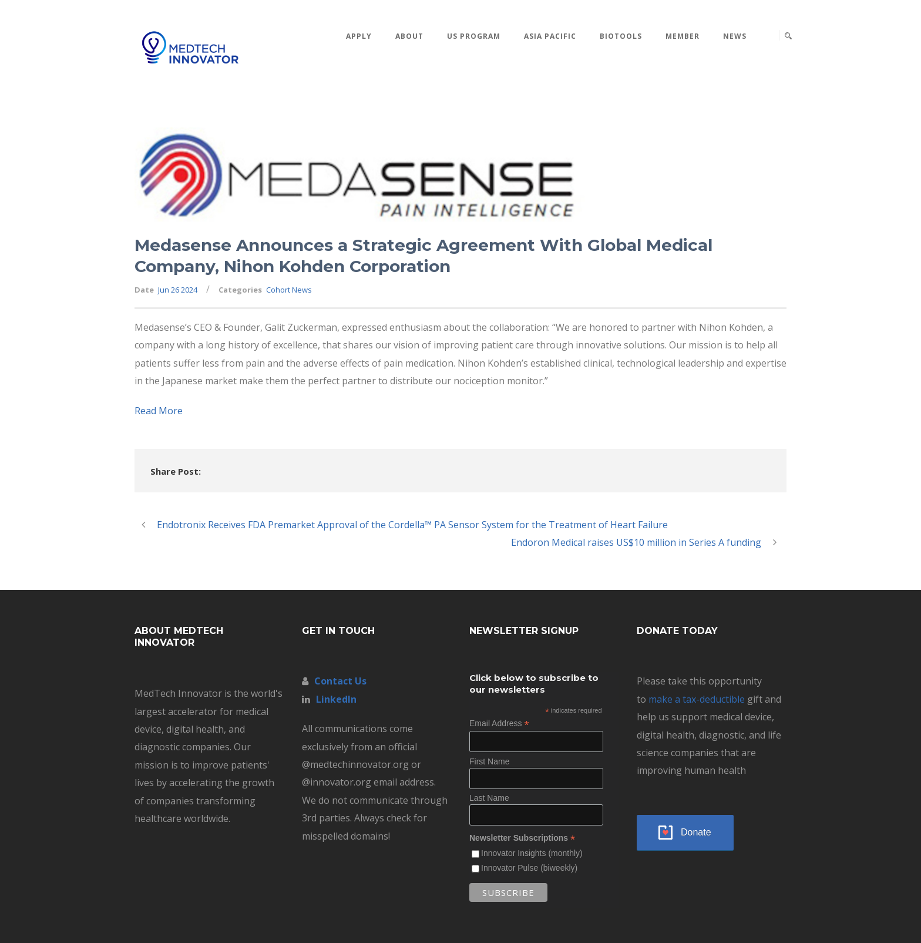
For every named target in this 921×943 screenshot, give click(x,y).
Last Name (489, 798)
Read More (159, 410)
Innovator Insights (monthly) (532, 853)
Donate (696, 832)
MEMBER (682, 36)
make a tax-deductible (696, 699)
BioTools (621, 36)
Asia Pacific (550, 36)
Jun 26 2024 (177, 289)
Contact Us (340, 680)
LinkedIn (336, 699)
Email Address (499, 723)
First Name (489, 761)
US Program (473, 36)
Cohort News (289, 289)
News (735, 36)
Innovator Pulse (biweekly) (529, 867)
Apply (359, 36)
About (409, 36)
